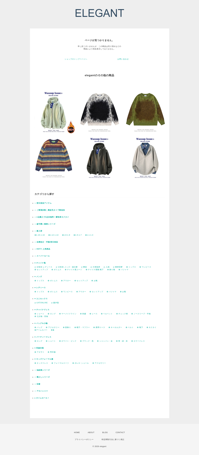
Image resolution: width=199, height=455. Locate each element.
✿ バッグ (38, 327)
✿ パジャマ (123, 270)
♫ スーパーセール (42, 256)
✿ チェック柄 (122, 314)
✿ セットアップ (41, 270)
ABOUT (91, 432)
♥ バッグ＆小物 (41, 323)
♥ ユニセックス (41, 299)
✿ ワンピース (145, 267)
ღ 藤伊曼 (55, 303)
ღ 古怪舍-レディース (43, 267)
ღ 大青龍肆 (95, 267)
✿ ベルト (130, 327)
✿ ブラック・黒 (87, 341)
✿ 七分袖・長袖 (41, 316)
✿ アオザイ (39, 352)
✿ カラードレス (138, 341)
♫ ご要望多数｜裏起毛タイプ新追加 (50, 210)
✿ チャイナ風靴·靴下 (95, 270)
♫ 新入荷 (38, 231)
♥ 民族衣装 (39, 348)
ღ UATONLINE (41, 303)
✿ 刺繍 (83, 314)
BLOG (105, 432)
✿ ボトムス (56, 270)
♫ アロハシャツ (41, 391)
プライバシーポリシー (84, 439)
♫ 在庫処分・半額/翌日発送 (46, 242)
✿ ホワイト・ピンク (67, 341)
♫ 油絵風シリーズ (42, 370)
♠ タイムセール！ (42, 398)
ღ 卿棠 (84, 267)
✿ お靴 (94, 281)
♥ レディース (40, 288)
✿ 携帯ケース (99, 327)
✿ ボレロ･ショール (80, 363)
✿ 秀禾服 (52, 352)
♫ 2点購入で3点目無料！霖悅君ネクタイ (52, 217)
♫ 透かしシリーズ (42, 377)
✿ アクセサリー (52, 327)
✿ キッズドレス (41, 363)
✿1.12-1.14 (53, 235)
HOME (77, 432)
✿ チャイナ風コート (73, 270)
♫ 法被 (37, 384)
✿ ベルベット (107, 314)
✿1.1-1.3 (89, 235)
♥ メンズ (38, 277)
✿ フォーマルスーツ (60, 363)
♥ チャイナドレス (42, 310)
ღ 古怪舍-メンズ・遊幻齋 (67, 267)
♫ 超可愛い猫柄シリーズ (45, 224)
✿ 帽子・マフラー (82, 327)
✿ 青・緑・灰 (122, 341)
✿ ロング (52, 314)
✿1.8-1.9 (66, 235)
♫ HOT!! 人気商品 (42, 249)
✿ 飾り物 (111, 270)
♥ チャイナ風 (40, 263)
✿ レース (93, 314)
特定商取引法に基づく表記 (113, 439)
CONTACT (120, 432)
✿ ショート (39, 314)
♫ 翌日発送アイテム (43, 203)
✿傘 (52, 330)
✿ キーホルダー (115, 327)
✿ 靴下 (140, 327)
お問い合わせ (123, 59)
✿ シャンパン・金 (104, 341)
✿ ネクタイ (151, 327)
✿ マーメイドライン (67, 314)
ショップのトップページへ (76, 59)
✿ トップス (131, 267)
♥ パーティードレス (43, 337)
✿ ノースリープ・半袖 (141, 314)
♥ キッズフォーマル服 (44, 359)
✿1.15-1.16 (40, 235)
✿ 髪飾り (67, 327)
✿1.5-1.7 (78, 235)
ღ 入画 (106, 267)
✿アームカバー (41, 330)
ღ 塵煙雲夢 (118, 267)
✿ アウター (66, 281)
